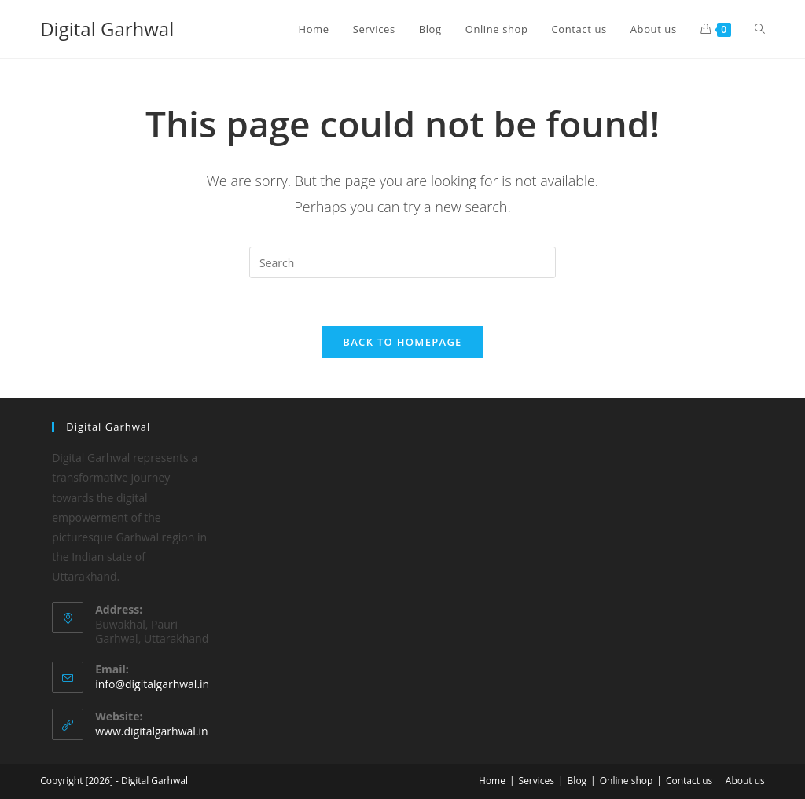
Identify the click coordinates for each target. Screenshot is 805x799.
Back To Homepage (402, 342)
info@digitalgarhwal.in (152, 683)
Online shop (626, 780)
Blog (577, 780)
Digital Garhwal (107, 29)
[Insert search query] (402, 262)
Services (536, 780)
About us (745, 780)
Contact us (689, 780)
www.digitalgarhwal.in (151, 731)
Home (492, 780)
